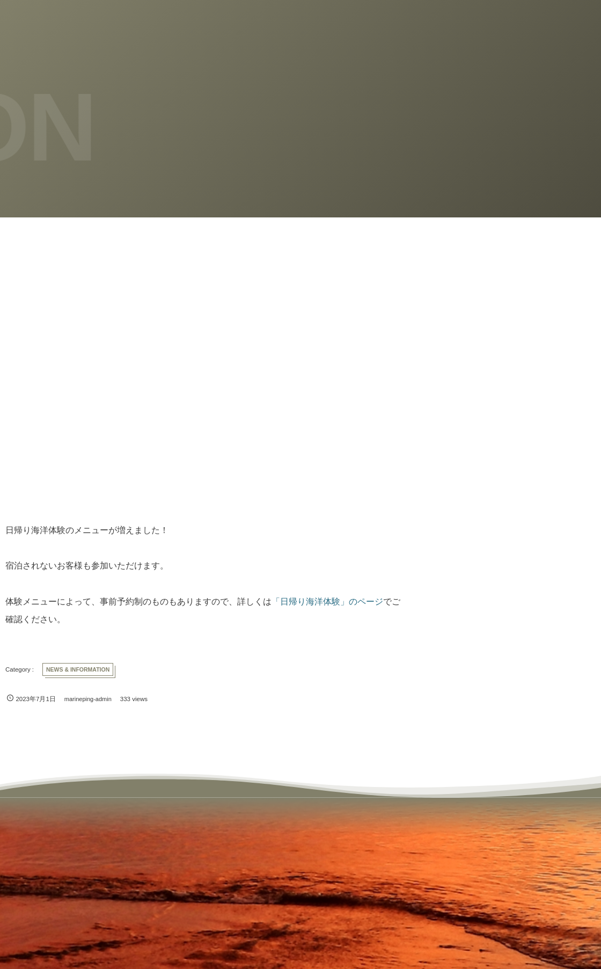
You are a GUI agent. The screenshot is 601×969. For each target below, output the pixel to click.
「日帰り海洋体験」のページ (327, 601)
